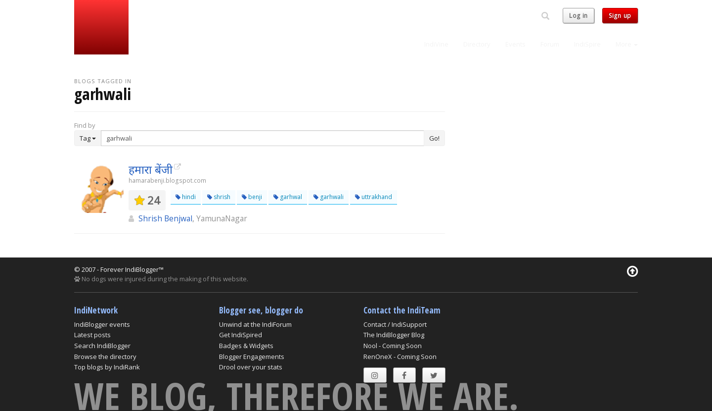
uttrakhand (373, 197)
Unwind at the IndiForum (255, 324)
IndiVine (436, 44)
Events (515, 44)
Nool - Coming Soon (392, 345)
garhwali (328, 197)
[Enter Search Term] (262, 138)
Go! (434, 138)
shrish (218, 197)
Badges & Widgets (246, 345)
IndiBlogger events (102, 324)
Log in (578, 15)
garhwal (287, 197)
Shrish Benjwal (165, 218)
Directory (476, 44)
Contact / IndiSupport (395, 324)
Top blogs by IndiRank (107, 366)
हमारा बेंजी (151, 169)
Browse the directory (105, 356)
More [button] (627, 44)
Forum (549, 44)
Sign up (620, 15)
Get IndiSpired (240, 334)
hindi (186, 197)
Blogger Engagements (251, 356)
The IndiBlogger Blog (393, 334)
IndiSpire (587, 44)
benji (252, 197)
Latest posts (92, 334)
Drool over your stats (250, 366)
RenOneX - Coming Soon (400, 356)
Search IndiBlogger (102, 345)
